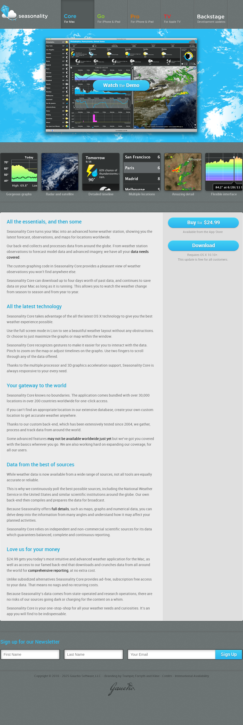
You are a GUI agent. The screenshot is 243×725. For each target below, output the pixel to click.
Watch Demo (121, 85)
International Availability (192, 676)
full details (60, 509)
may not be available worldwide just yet (79, 439)
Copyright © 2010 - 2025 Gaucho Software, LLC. (68, 676)
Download (203, 246)
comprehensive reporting (48, 571)
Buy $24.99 (203, 223)
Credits (167, 676)
